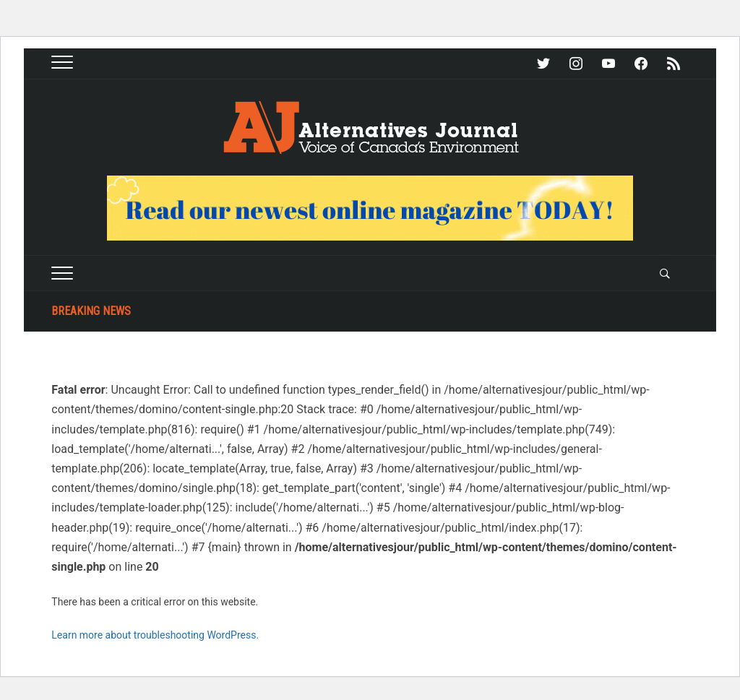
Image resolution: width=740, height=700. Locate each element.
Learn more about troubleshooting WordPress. (155, 635)
